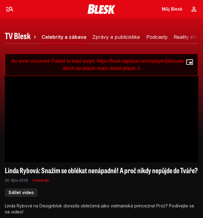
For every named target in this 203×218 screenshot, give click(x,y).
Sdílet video (21, 192)
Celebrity (40, 180)
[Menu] (10, 9)
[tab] (21, 37)
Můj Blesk (172, 9)
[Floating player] (190, 62)
